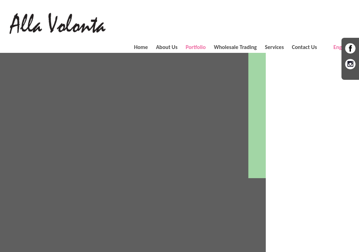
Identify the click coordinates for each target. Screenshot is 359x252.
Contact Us (304, 47)
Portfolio (195, 47)
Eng (337, 47)
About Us (166, 47)
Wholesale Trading (235, 47)
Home (141, 47)
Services (274, 47)
